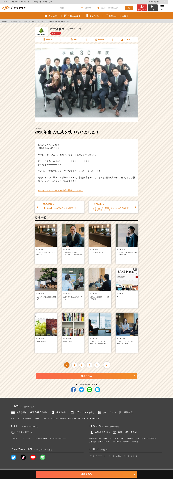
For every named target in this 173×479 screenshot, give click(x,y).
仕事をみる (86, 376)
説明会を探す (39, 412)
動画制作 (126, 442)
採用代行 (135, 442)
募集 (73, 39)
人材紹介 (92, 442)
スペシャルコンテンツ (41, 418)
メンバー (125, 39)
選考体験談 (27, 418)
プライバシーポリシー (57, 438)
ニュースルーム (25, 438)
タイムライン (107, 412)
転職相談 (63, 418)
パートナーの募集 (114, 456)
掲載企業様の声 (95, 438)
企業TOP (47, 39)
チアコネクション (104, 442)
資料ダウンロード (133, 438)
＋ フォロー (56, 33)
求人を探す (19, 412)
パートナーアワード (130, 456)
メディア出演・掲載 (40, 438)
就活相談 (54, 418)
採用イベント (108, 438)
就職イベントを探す (82, 412)
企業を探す (59, 412)
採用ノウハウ (119, 438)
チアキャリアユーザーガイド (88, 418)
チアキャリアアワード (97, 456)
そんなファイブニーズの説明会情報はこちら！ (60, 190)
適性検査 (126, 412)
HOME (4, 21)
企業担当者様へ (162, 2)
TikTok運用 (117, 442)
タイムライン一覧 (38, 21)
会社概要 (14, 438)
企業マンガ (72, 418)
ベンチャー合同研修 (149, 438)
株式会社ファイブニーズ (19, 21)
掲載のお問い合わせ (124, 432)
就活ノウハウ (16, 418)
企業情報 (99, 39)
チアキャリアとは (22, 432)
